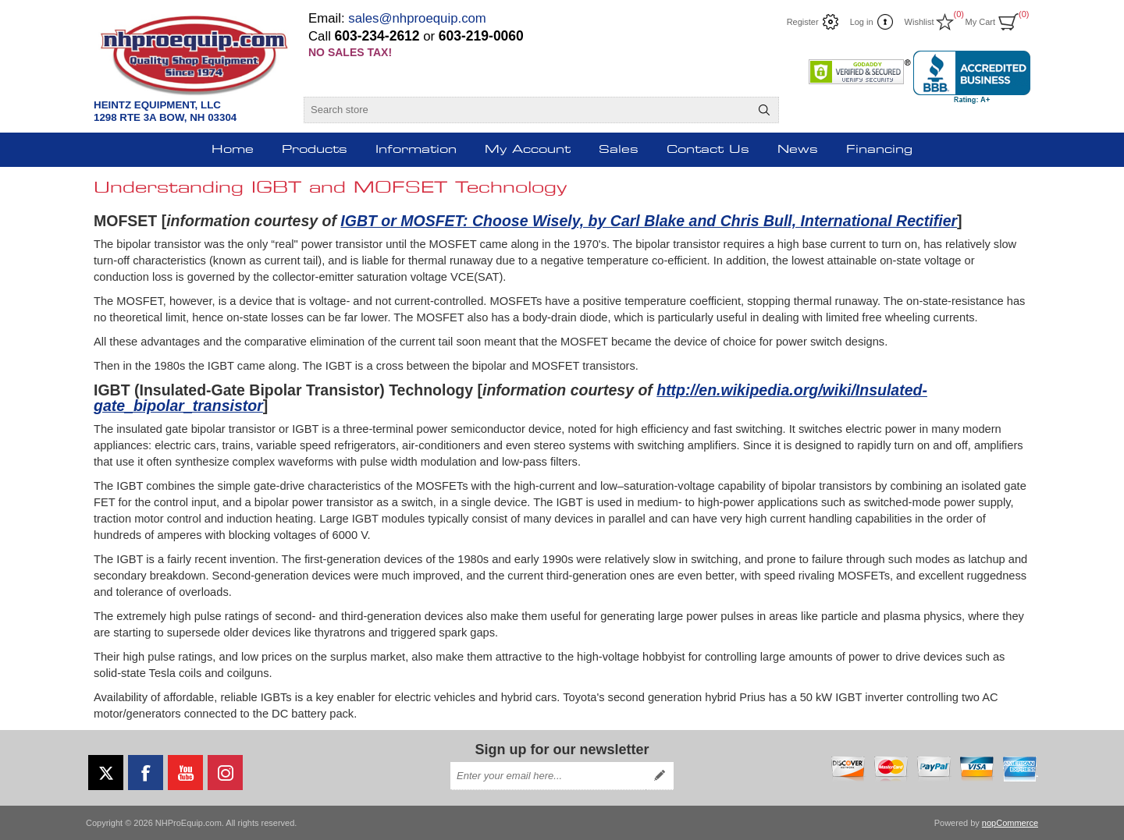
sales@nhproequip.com (417, 18)
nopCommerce (1010, 823)
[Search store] (527, 109)
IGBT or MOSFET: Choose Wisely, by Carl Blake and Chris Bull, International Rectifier (648, 220)
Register (803, 22)
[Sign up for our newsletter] (548, 776)
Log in (861, 22)
